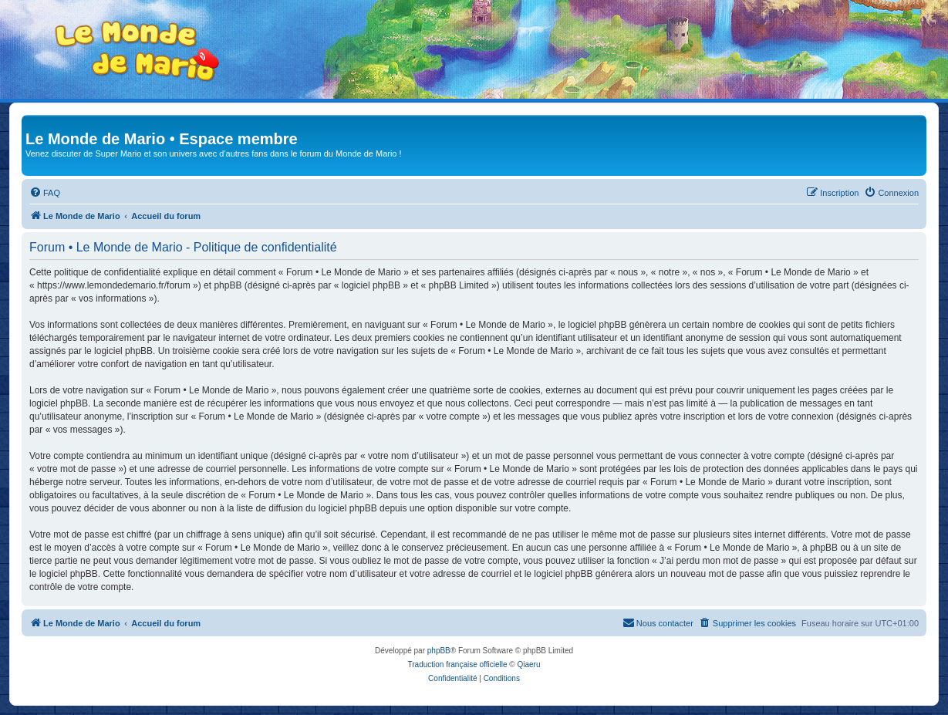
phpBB (438, 650)
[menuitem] (44, 193)
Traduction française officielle (458, 664)
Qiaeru (528, 664)
